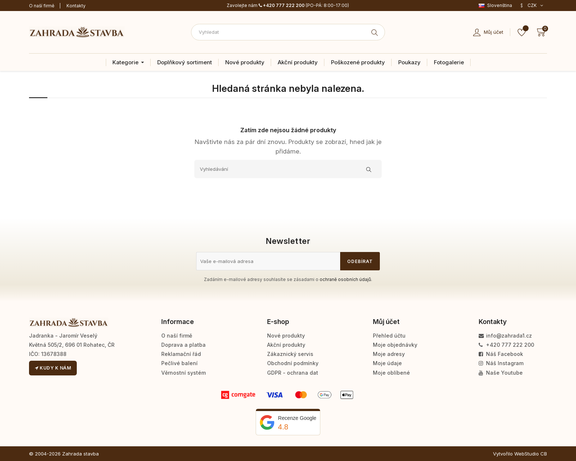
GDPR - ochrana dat (292, 373)
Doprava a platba (183, 345)
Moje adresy (389, 354)
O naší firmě (41, 5)
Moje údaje (387, 363)
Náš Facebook (501, 354)
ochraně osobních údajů (345, 279)
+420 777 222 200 (282, 5)
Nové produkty (286, 335)
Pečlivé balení (179, 363)
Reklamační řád (181, 354)
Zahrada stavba (80, 454)
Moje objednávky (395, 345)
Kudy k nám (53, 368)
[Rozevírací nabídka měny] (531, 5)
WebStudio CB (530, 454)
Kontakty (76, 5)
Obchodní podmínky (292, 363)
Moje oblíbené (391, 373)
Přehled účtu (389, 335)
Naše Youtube (501, 373)
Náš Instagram (501, 363)
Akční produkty (286, 345)
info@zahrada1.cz (505, 335)
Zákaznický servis (290, 354)
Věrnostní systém (183, 373)
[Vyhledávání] (288, 169)
